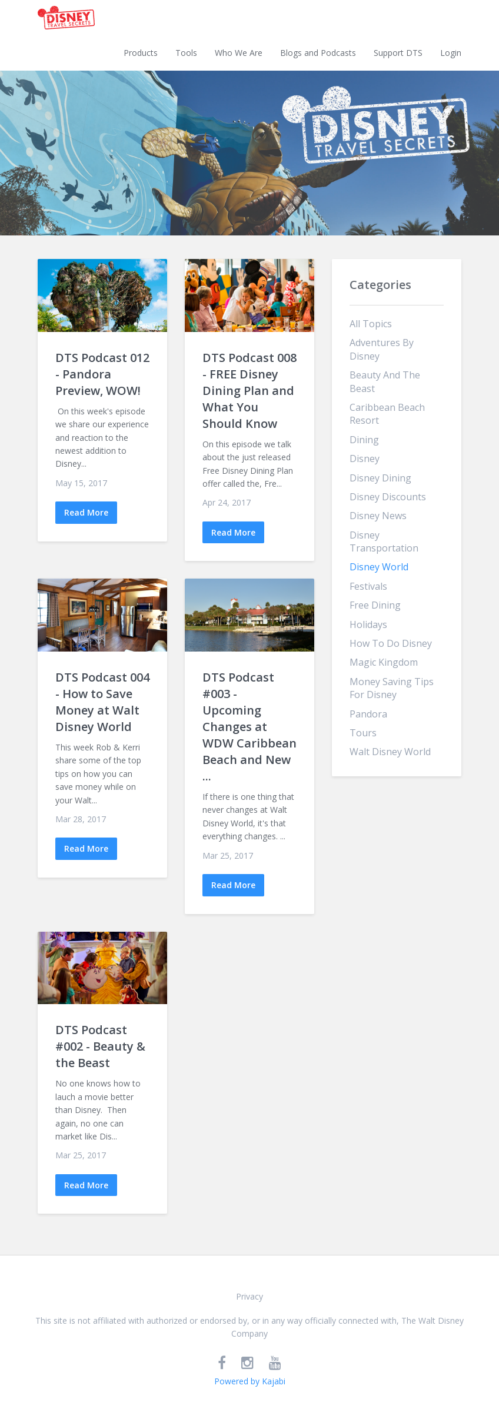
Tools (186, 52)
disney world (379, 566)
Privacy (249, 1296)
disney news (378, 515)
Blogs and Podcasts (318, 52)
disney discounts (388, 496)
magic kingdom (384, 662)
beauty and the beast (385, 381)
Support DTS (398, 52)
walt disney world (390, 751)
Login (450, 52)
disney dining (380, 477)
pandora (368, 713)
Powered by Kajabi (249, 1381)
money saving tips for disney (392, 688)
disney (365, 458)
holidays (368, 624)
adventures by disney (382, 349)
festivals (368, 586)
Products (141, 52)
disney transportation (384, 541)
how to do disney (391, 643)
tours (363, 732)
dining (364, 439)
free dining (375, 605)
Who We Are (238, 52)
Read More (86, 512)
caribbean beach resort (387, 414)
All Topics (371, 323)
